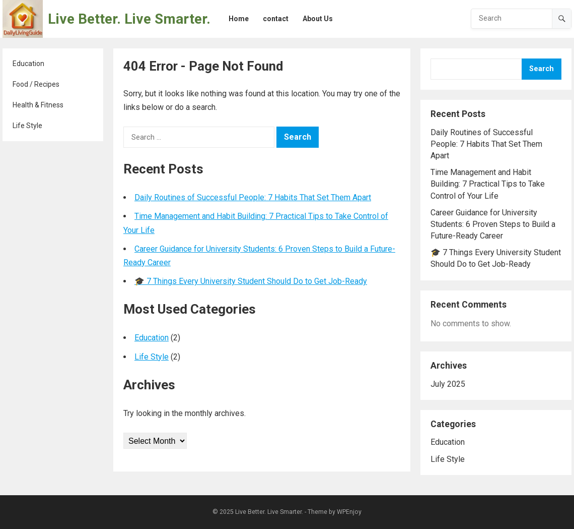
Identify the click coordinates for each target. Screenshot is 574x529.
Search (541, 69)
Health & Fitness (38, 105)
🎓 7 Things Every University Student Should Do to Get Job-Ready (250, 281)
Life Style (27, 126)
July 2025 (447, 384)
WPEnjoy (349, 511)
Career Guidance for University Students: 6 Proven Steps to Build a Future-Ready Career (492, 224)
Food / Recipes (36, 84)
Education (28, 64)
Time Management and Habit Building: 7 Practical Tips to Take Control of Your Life (487, 183)
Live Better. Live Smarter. (129, 19)
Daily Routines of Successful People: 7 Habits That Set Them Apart (252, 197)
